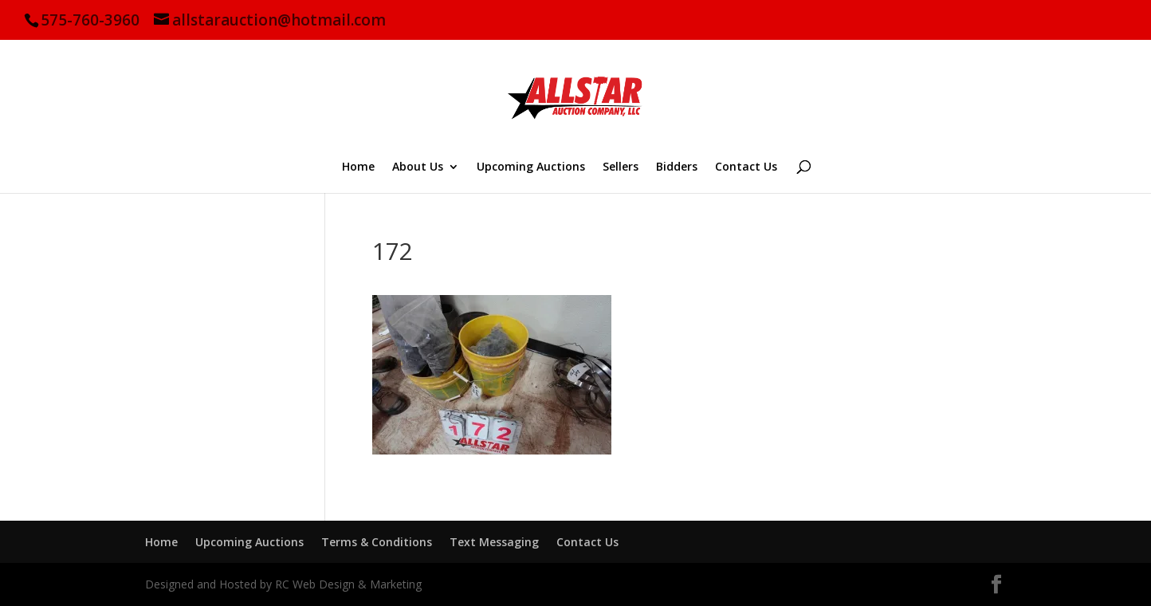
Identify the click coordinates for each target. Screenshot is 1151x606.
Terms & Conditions (376, 541)
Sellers (620, 167)
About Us (417, 167)
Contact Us (746, 167)
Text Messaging (494, 541)
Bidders (676, 167)
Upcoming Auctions (531, 167)
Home (358, 167)
